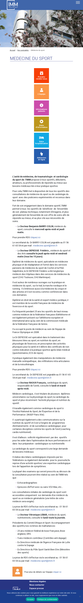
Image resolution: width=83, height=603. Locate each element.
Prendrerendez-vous (41, 75)
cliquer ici (57, 572)
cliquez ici (35, 237)
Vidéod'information (41, 124)
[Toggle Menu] (78, 2)
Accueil (12, 50)
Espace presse (36, 588)
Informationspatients (41, 108)
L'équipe (41, 91)
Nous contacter (36, 585)
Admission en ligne (41, 156)
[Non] (80, 596)
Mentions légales (37, 581)
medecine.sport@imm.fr (45, 245)
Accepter (30, 599)
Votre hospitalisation (41, 140)
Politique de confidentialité (47, 599)
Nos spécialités (23, 50)
